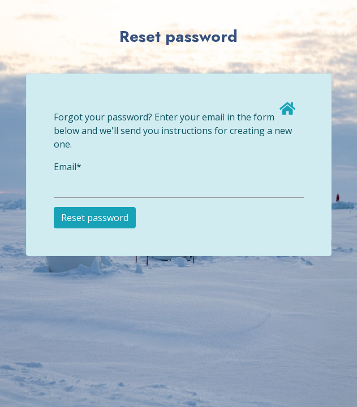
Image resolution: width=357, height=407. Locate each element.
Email (67, 167)
